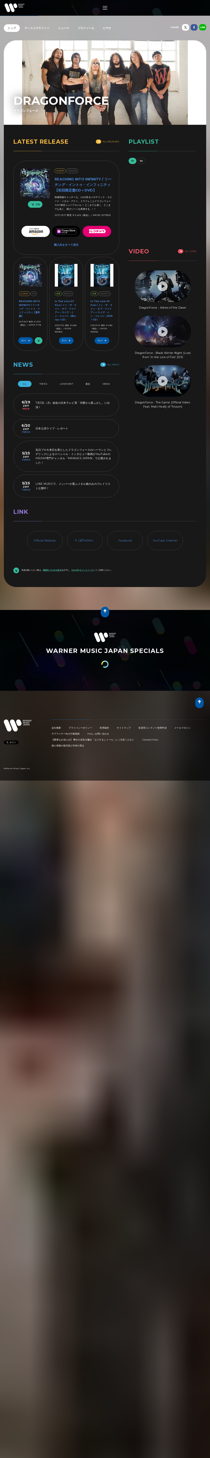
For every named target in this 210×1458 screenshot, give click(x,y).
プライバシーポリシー (80, 727)
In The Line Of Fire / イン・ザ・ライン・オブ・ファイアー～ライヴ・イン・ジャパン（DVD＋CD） (101, 310)
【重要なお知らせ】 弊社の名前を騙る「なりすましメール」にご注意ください (93, 739)
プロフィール (86, 28)
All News (109, 364)
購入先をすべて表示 (66, 245)
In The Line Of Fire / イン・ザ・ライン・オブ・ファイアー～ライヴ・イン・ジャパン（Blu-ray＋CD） (66, 310)
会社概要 (56, 727)
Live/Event (66, 384)
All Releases (107, 141)
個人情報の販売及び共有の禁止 (68, 745)
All (25, 384)
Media (106, 384)
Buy (26, 340)
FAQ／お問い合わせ (98, 733)
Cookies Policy (150, 739)
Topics (43, 384)
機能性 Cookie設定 (52, 570)
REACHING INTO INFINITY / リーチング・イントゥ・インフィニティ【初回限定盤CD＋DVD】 (83, 184)
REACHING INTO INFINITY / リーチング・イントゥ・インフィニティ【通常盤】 (29, 308)
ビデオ (107, 28)
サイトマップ (124, 727)
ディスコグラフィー (37, 28)
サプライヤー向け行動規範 (66, 733)
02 (141, 161)
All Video (187, 251)
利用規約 (104, 727)
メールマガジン (182, 727)
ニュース (63, 28)
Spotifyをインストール (82, 570)
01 (132, 161)
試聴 (35, 204)
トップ (12, 28)
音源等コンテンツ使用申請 (152, 727)
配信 (88, 384)
